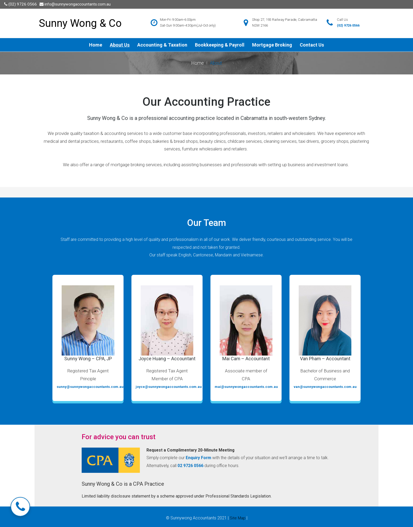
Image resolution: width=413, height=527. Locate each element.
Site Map (237, 517)
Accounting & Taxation (162, 44)
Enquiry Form (200, 457)
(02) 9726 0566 (23, 4)
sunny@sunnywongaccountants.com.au (90, 387)
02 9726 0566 (200, 465)
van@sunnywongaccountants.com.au (325, 387)
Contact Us (312, 44)
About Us (120, 44)
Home (95, 44)
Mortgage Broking (272, 44)
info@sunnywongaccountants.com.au (78, 4)
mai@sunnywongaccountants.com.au (246, 387)
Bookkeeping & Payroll (219, 44)
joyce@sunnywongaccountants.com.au (169, 387)
